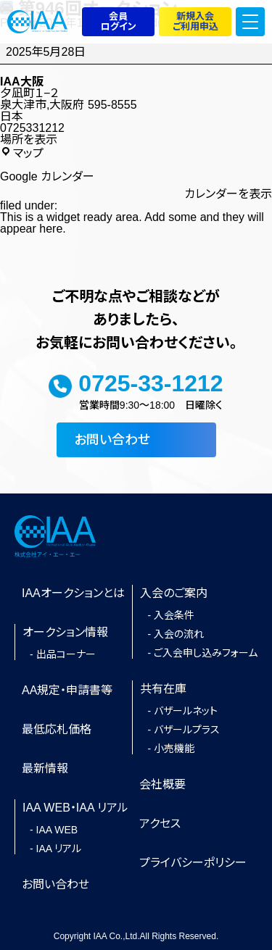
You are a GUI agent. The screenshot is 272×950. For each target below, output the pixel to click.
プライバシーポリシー (193, 863)
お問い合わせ (112, 440)
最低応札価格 (56, 729)
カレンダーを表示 (228, 194)
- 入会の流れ (175, 635)
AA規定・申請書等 (67, 690)
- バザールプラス (183, 730)
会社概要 (162, 784)
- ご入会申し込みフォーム (202, 653)
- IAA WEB (54, 830)
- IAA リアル (55, 849)
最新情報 (45, 768)
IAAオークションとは (73, 593)
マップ (22, 152)
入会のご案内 (173, 593)
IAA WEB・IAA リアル (75, 807)
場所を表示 (28, 140)
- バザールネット (182, 711)
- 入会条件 (170, 616)
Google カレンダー (47, 177)
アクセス (160, 823)
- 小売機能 (170, 749)
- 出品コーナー (63, 655)
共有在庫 (163, 689)
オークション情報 (65, 632)
